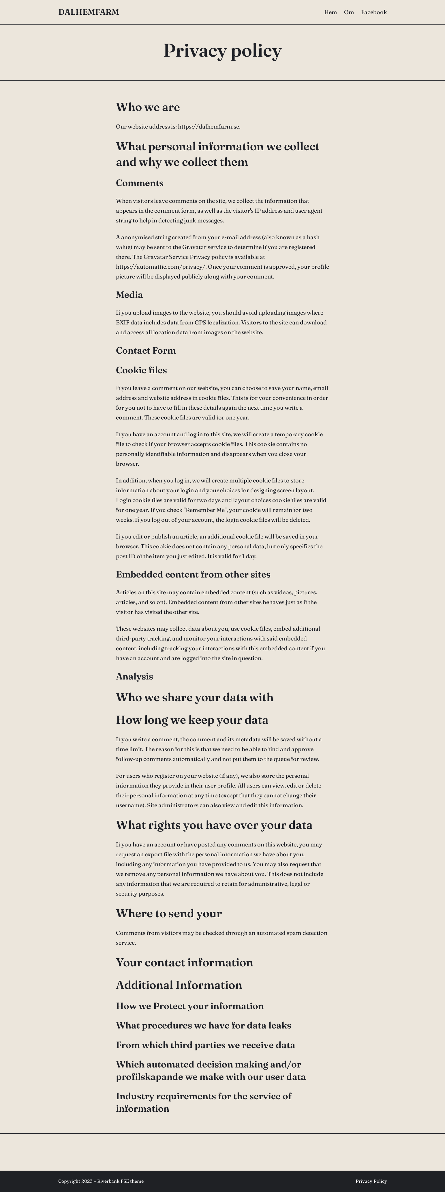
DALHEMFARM (88, 12)
